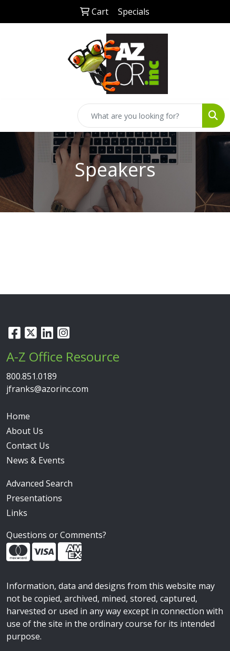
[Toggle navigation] (16, 115)
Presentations (34, 498)
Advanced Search (39, 483)
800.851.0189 (31, 376)
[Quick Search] (140, 116)
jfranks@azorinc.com (47, 389)
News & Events (35, 460)
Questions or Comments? (56, 535)
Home (18, 416)
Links (16, 513)
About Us (24, 431)
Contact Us (27, 445)
